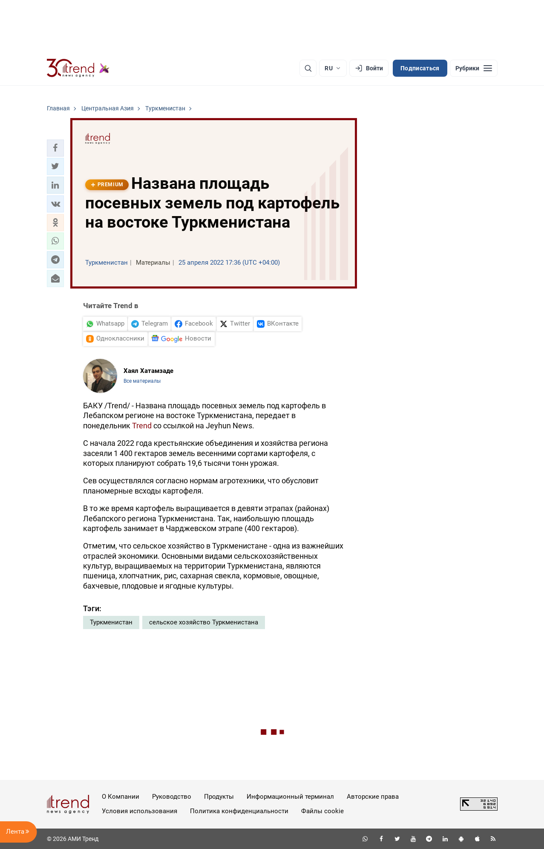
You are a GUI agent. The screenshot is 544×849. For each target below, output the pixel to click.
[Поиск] (308, 68)
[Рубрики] (474, 68)
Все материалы (142, 381)
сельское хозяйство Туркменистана (203, 622)
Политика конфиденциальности (239, 811)
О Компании (120, 796)
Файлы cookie (322, 811)
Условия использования (139, 811)
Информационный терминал (290, 796)
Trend (142, 425)
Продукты (219, 796)
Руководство (171, 796)
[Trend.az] (78, 68)
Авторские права (373, 796)
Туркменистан (111, 622)
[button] (55, 147)
